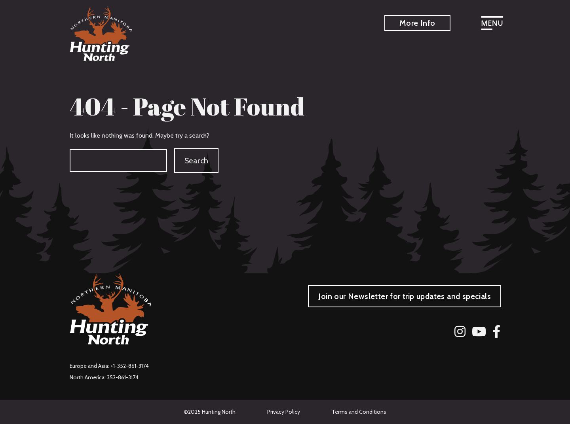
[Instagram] (460, 332)
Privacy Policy (283, 411)
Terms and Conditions (359, 411)
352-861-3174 (123, 377)
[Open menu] (492, 24)
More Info (417, 23)
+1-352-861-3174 (129, 365)
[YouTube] (479, 332)
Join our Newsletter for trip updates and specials (404, 296)
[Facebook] (496, 332)
